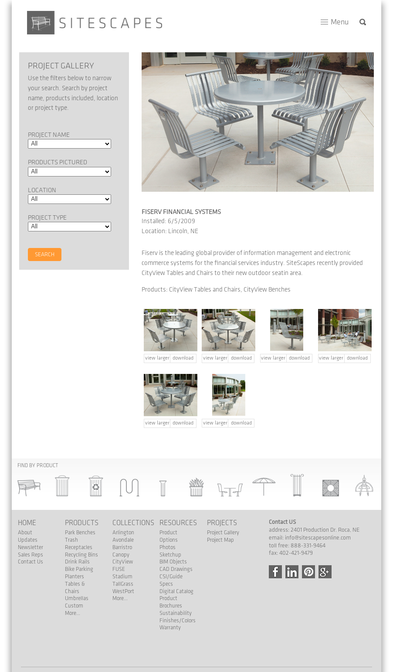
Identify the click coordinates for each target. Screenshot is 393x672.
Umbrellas (76, 598)
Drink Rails (77, 561)
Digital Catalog (176, 591)
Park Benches (80, 532)
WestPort (123, 591)
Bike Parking (79, 569)
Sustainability (175, 613)
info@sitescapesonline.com (318, 537)
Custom (74, 605)
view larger (157, 358)
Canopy (120, 554)
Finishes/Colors (177, 620)
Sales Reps (30, 554)
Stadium (122, 576)
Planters (74, 576)
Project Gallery (223, 532)
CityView (122, 561)
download (183, 358)
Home (27, 522)
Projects (222, 522)
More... (72, 613)
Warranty (170, 627)
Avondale (123, 540)
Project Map (220, 540)
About (25, 532)
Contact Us (30, 561)
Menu (340, 22)
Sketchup (170, 554)
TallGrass (122, 584)
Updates (27, 540)
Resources (178, 522)
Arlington (123, 532)
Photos (167, 547)
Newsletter (30, 547)
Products (81, 522)
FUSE (118, 569)
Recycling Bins (81, 554)
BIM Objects (173, 561)
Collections (133, 522)
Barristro (122, 547)
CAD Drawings (176, 569)
